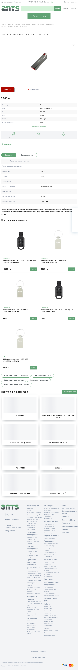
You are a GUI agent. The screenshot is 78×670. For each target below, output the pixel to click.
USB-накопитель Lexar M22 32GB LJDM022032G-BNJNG (53, 261)
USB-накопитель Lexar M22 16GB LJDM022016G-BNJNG (15, 360)
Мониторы (20, 468)
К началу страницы (39, 657)
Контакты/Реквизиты (39, 651)
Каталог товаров (37, 16)
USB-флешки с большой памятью (17, 385)
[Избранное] (75, 217)
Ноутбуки (58, 468)
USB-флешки (6, 258)
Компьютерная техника (20, 493)
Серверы (20, 415)
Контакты (73, 2)
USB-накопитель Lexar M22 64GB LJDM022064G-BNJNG (15, 311)
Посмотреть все (70, 392)
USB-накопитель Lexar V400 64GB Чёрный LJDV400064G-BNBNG (57, 311)
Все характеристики (39, 126)
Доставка (73, 8)
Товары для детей (58, 493)
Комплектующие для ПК (58, 443)
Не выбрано (9, 516)
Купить (33, 269)
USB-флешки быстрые (42, 376)
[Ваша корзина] (75, 211)
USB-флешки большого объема (16, 376)
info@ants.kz (45, 2)
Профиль (66, 8)
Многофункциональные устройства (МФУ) (58, 416)
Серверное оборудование (20, 443)
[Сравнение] (75, 223)
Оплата (66, 2)
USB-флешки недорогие (39, 380)
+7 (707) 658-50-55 (34, 2)
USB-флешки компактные (14, 380)
